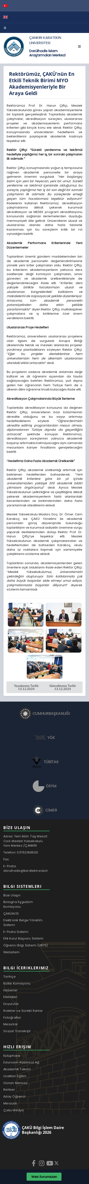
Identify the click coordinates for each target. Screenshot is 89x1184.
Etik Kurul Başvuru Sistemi (23, 938)
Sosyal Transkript (16, 1031)
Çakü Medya (13, 1110)
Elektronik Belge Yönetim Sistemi (22, 922)
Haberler (10, 990)
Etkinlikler (10, 997)
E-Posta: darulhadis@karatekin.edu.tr (25, 868)
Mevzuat (10, 1103)
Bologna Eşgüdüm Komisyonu (18, 904)
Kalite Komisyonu (16, 983)
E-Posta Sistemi (15, 932)
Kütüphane (11, 1055)
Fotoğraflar (12, 1017)
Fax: (6, 859)
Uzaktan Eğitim (15, 1076)
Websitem (11, 952)
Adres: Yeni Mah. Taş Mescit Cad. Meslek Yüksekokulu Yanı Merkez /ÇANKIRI (25, 841)
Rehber (9, 1089)
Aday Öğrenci (14, 1096)
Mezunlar (10, 1024)
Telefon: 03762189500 (20, 852)
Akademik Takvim (17, 1069)
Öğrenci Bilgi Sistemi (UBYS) (25, 945)
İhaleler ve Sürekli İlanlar (23, 1010)
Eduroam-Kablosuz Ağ (21, 1062)
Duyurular (11, 1004)
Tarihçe (9, 976)
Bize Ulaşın (11, 895)
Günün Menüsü (15, 1083)
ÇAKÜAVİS (11, 913)
